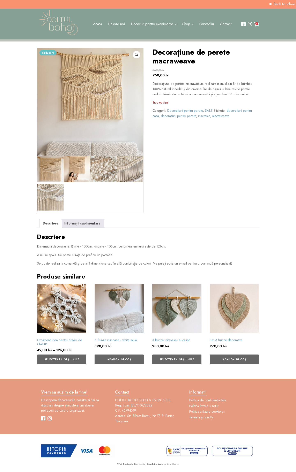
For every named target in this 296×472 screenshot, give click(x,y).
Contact (225, 23)
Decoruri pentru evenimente (152, 23)
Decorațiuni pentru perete (185, 110)
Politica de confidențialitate (207, 400)
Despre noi (116, 23)
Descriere (50, 223)
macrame (204, 116)
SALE (209, 110)
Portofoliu (206, 23)
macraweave (221, 116)
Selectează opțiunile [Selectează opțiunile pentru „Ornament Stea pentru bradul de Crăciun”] (61, 359)
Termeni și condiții (201, 417)
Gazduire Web (155, 464)
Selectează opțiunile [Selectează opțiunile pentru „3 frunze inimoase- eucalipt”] (177, 359)
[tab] (50, 223)
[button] (136, 54)
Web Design (124, 464)
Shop (186, 23)
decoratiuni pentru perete (178, 116)
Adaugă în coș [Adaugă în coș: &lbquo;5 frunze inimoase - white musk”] (119, 359)
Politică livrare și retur (204, 406)
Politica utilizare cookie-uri (207, 411)
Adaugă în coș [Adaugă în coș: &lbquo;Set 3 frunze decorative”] (234, 359)
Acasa (97, 23)
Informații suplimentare (82, 223)
